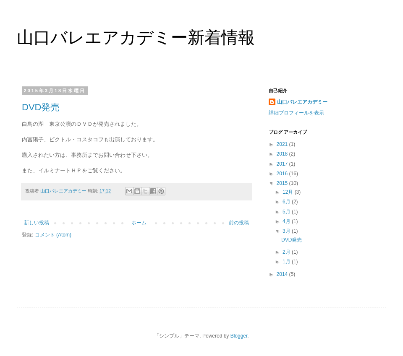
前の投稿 (239, 223)
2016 (283, 174)
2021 (283, 144)
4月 (287, 221)
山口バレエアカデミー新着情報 (136, 37)
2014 (283, 274)
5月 (287, 212)
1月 (287, 262)
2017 (283, 164)
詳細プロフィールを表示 (296, 113)
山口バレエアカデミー (302, 102)
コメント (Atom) (53, 235)
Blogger (239, 336)
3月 (287, 231)
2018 (283, 154)
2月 (287, 252)
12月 (289, 192)
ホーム (139, 223)
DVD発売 (41, 107)
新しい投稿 (36, 223)
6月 (287, 202)
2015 (283, 183)
